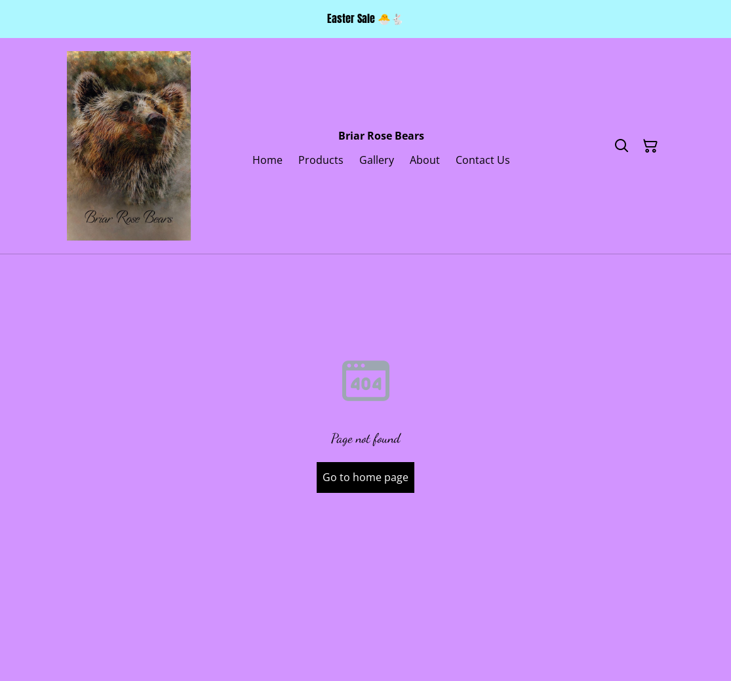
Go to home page (365, 477)
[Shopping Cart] (650, 146)
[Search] (621, 146)
